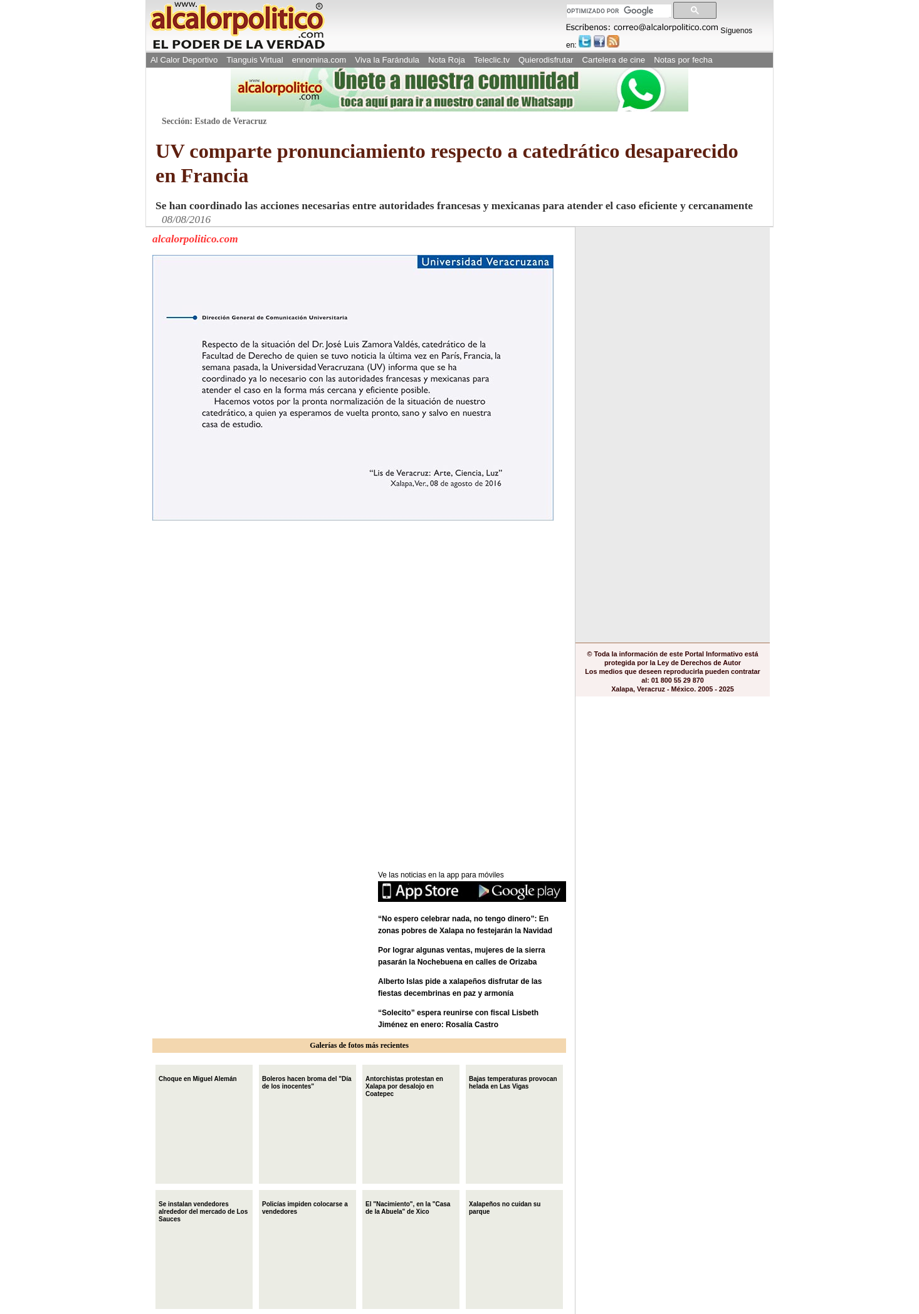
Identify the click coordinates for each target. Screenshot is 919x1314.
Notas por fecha (683, 60)
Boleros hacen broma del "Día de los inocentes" (307, 1081)
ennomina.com (319, 60)
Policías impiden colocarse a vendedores (305, 1206)
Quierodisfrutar (545, 60)
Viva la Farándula (387, 60)
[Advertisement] (246, 605)
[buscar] (618, 11)
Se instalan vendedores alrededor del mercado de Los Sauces (203, 1210)
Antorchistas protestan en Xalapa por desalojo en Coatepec (404, 1085)
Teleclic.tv (492, 60)
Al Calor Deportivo (184, 60)
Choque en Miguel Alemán (198, 1077)
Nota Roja (446, 60)
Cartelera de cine (614, 60)
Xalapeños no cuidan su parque (504, 1206)
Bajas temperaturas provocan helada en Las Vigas (513, 1081)
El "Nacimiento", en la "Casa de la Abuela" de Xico (407, 1206)
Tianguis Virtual (254, 60)
